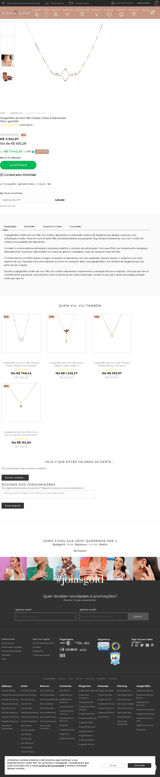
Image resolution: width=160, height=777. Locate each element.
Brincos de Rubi (46, 704)
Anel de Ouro (26, 739)
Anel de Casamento (29, 721)
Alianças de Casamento (11, 695)
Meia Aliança (26, 726)
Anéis (46, 13)
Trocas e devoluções (41, 655)
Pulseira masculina (105, 708)
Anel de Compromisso (30, 717)
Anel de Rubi (26, 704)
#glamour (81, 544)
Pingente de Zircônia (87, 718)
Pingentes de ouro (67, 730)
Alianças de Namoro (10, 699)
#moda (93, 544)
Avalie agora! (26, 125)
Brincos (56, 13)
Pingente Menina (86, 731)
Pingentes (97, 12)
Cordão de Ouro (65, 695)
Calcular (60, 199)
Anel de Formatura (28, 695)
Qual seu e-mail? (88, 609)
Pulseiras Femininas (106, 704)
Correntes (67, 12)
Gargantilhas (82, 12)
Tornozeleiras (103, 717)
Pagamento (37, 651)
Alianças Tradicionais (10, 717)
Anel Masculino (27, 743)
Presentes (134, 12)
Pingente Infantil (86, 722)
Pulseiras (109, 13)
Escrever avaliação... (15, 477)
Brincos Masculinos (48, 721)
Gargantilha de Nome (145, 709)
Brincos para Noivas (48, 717)
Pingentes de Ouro (86, 744)
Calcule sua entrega (11, 193)
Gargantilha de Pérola (145, 714)
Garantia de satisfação (11, 651)
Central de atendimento (43, 643)
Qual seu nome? (24, 609)
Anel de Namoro (27, 699)
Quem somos (8, 643)
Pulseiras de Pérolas (106, 712)
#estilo (103, 544)
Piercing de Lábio (124, 712)
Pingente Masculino (87, 727)
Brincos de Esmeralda (49, 699)
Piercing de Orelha (125, 695)
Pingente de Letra (86, 702)
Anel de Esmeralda (28, 691)
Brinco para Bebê (47, 695)
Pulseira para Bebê (105, 691)
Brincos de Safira (47, 708)
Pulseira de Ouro (104, 699)
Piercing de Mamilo (125, 708)
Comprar (18, 165)
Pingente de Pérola (87, 714)
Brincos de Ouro (46, 691)
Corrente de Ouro (66, 707)
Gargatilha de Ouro (67, 738)
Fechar (113, 765)
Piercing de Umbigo (125, 704)
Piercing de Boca (124, 717)
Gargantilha (64, 734)
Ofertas (148, 12)
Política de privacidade (12, 647)
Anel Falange (26, 747)
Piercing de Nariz (124, 699)
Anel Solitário (26, 734)
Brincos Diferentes (47, 712)
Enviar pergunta (12, 505)
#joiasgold (58, 544)
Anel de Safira (26, 708)
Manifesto (6, 655)
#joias (70, 544)
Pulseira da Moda (105, 695)
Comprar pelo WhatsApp (20, 174)
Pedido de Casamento (30, 712)
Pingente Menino (86, 735)
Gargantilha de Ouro (144, 691)
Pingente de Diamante (88, 691)
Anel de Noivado (27, 730)
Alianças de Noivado (10, 704)
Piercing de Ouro (124, 691)
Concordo (139, 765)
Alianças (36, 13)
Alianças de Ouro (8, 708)
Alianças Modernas (9, 712)
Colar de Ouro (64, 691)
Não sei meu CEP (7, 205)
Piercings (121, 13)
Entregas (36, 647)
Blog (4, 659)
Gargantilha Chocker (145, 725)
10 (2, 143)
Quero (138, 616)
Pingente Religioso (86, 740)
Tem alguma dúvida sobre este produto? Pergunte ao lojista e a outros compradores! (42, 488)
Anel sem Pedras (28, 752)
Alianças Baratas (8, 691)
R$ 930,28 (18, 143)
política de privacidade (51, 765)
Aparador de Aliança (10, 721)
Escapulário (141, 730)
